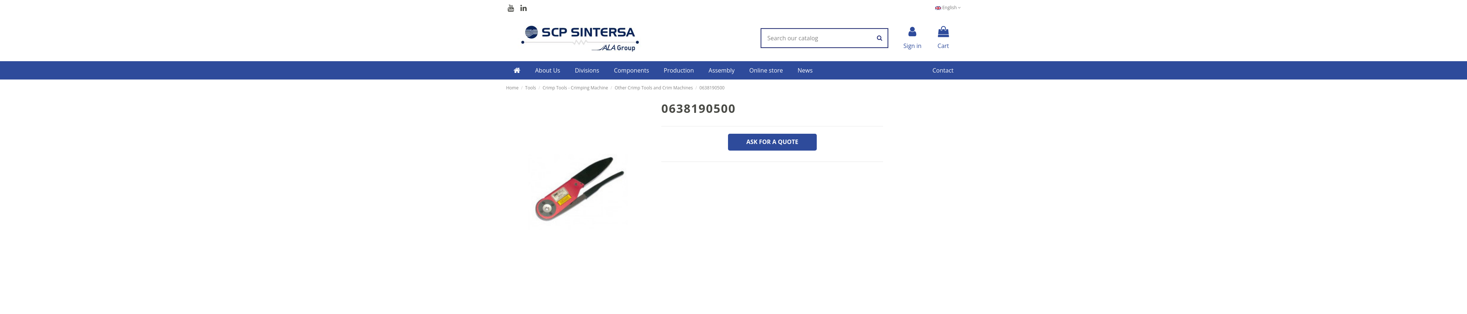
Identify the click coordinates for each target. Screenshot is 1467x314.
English (948, 7)
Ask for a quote (772, 142)
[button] (548, 70)
